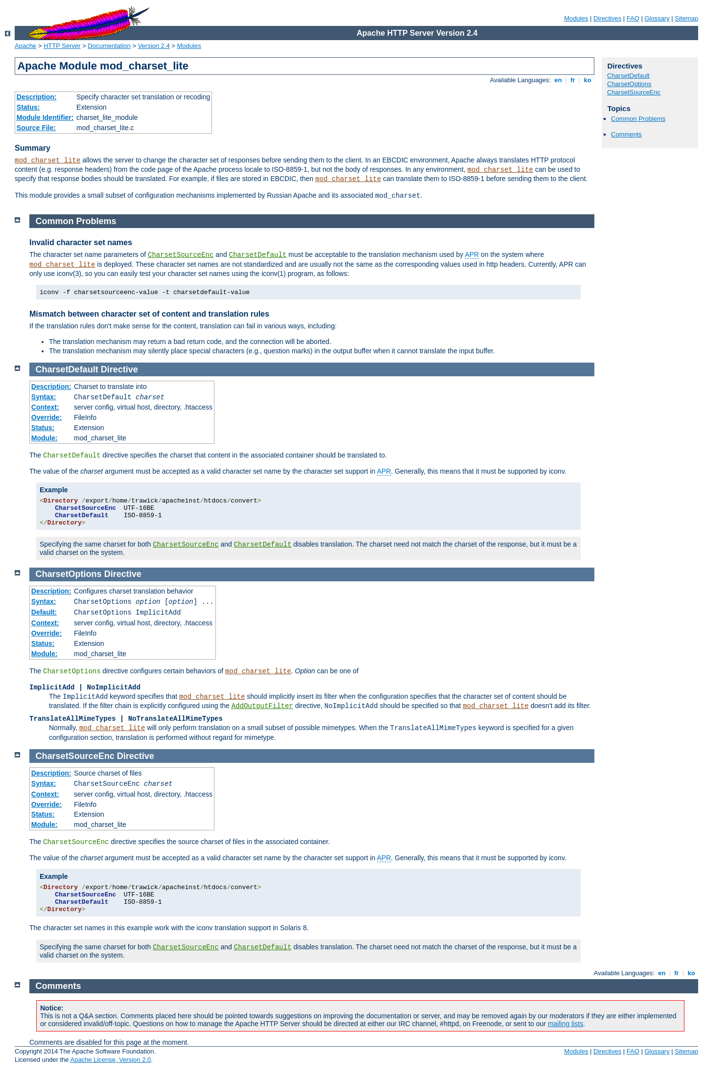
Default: (44, 612)
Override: (46, 417)
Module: (44, 438)
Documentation (109, 45)
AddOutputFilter (262, 706)
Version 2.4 (154, 45)
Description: (37, 97)
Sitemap (686, 18)
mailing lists (565, 1024)
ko (587, 80)
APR (472, 254)
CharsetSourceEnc (633, 92)
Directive (119, 369)
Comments (626, 134)
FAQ (633, 18)
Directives (607, 18)
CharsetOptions (629, 84)
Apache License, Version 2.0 (110, 1059)
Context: (45, 407)
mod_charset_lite (47, 160)
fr (573, 80)
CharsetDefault (628, 75)
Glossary (656, 18)
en (558, 80)
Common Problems (638, 118)
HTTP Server (62, 45)
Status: (28, 107)
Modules (576, 18)
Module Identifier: (45, 117)
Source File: (36, 128)
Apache (25, 45)
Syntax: (43, 397)
